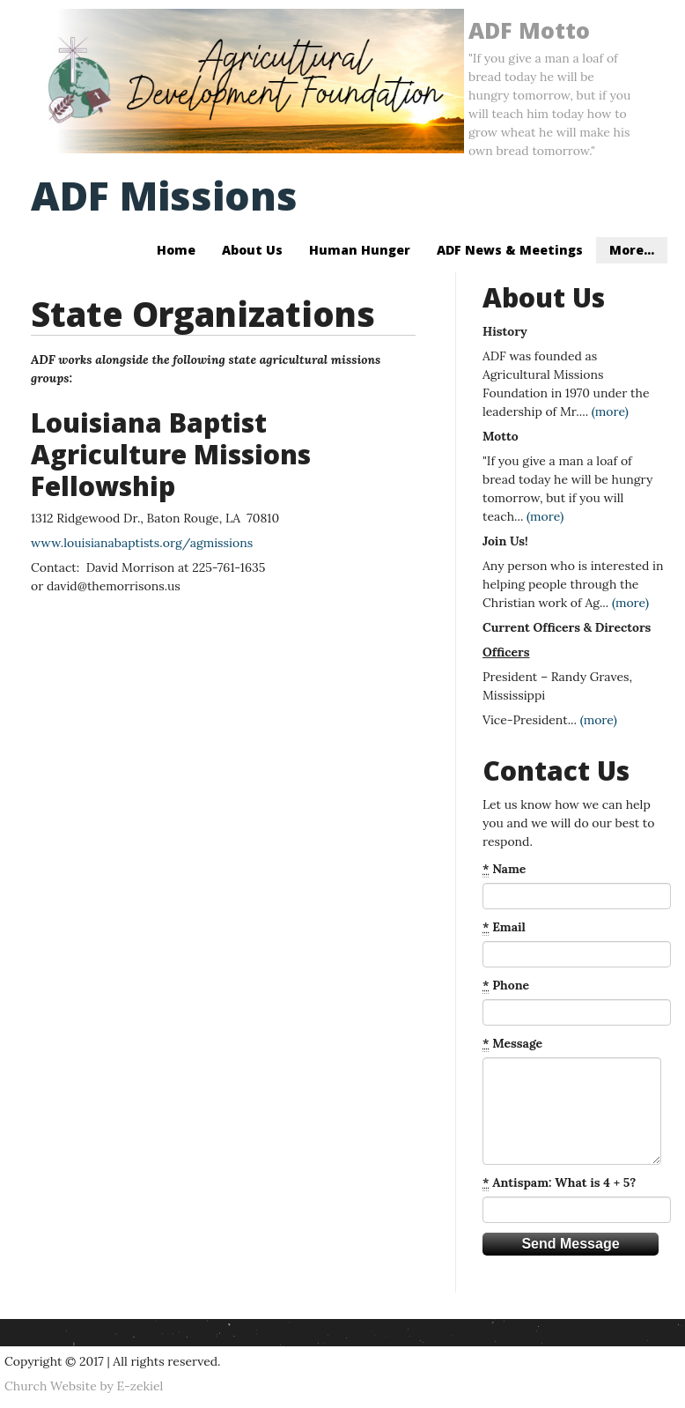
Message (512, 1043)
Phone (505, 985)
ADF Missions (164, 195)
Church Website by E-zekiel (83, 1386)
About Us (252, 249)
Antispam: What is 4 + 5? (559, 1183)
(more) (610, 411)
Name (504, 869)
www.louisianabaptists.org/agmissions (142, 543)
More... (631, 249)
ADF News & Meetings (510, 249)
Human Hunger (359, 249)
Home (176, 249)
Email (504, 927)
